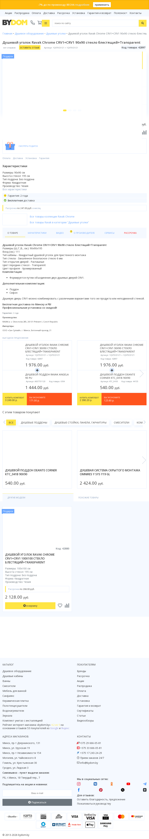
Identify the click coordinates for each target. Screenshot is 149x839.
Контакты (135, 13)
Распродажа (21, 13)
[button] (58, 136)
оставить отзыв (29, 46)
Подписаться (37, 802)
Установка (78, 13)
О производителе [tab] (79, 258)
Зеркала (7, 715)
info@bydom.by (89, 762)
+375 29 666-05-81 (90, 743)
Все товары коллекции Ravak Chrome (52, 241)
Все (11, 448)
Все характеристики (14, 214)
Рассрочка (63, 13)
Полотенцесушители (14, 705)
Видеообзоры (85, 720)
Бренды (81, 671)
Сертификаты (85, 710)
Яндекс (65, 728)
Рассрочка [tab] (120, 258)
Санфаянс (8, 695)
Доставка (49, 13)
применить (102, 4)
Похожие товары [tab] (50, 523)
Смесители (121, 448)
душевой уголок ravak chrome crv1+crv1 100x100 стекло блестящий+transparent (30, 585)
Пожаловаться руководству (94, 803)
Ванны (6, 681)
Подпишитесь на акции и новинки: (24, 784)
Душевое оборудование (16, 671)
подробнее (82, 4)
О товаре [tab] (13, 258)
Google (54, 728)
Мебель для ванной (14, 691)
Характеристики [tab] (36, 258)
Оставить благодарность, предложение (101, 799)
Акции (8, 13)
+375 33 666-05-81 (91, 748)
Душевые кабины (12, 676)
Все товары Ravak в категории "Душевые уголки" (59, 247)
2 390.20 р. (89, 424)
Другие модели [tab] (18, 523)
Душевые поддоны (34, 448)
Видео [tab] (58, 257)
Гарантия (44, 183)
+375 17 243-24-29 (91, 753)
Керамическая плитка (15, 700)
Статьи (81, 715)
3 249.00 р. (14, 424)
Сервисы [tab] (102, 258)
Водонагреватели (13, 710)
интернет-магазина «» (31, 724)
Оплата (36, 13)
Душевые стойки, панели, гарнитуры (80, 448)
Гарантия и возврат (99, 13)
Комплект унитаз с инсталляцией (22, 720)
